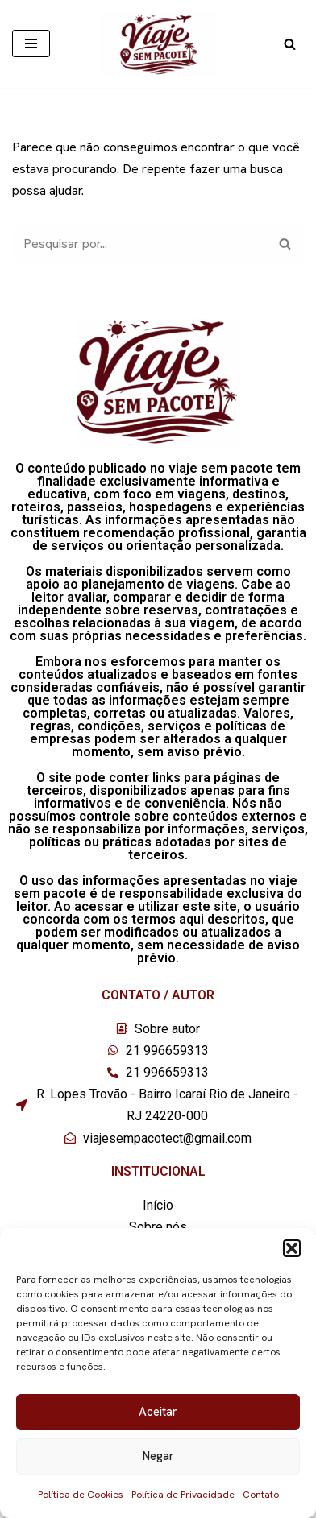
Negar (158, 1456)
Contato (261, 1494)
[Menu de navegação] (31, 43)
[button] (292, 1248)
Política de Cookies (80, 1494)
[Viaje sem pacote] (158, 44)
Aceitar (158, 1412)
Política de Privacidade (183, 1494)
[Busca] (290, 44)
